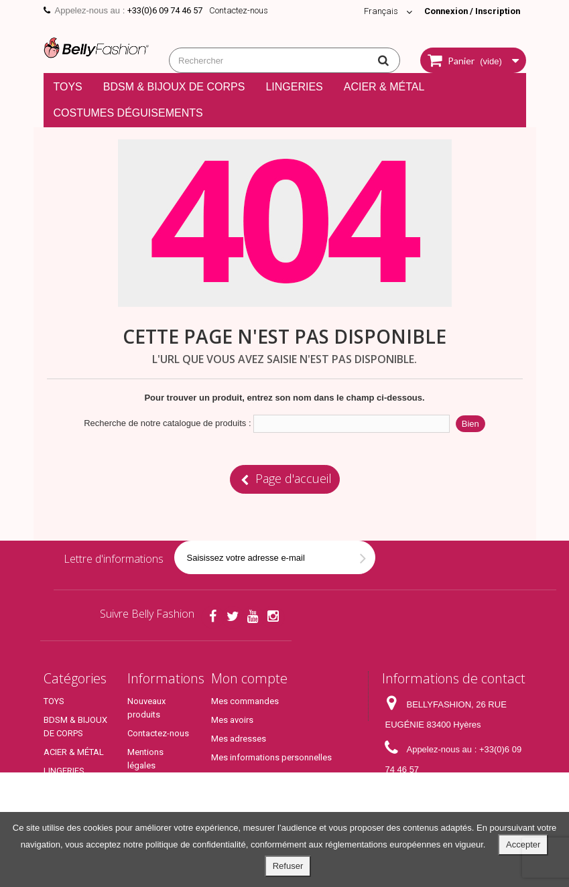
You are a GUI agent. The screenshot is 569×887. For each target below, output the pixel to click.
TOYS (68, 86)
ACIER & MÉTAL (384, 86)
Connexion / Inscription (470, 11)
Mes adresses (238, 739)
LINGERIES (293, 86)
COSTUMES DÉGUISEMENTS (128, 113)
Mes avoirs (232, 720)
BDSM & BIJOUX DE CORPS (174, 86)
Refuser (288, 866)
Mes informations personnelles (271, 757)
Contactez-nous (238, 10)
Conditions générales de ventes (152, 797)
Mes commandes (245, 701)
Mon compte (249, 678)
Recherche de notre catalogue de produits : (167, 423)
